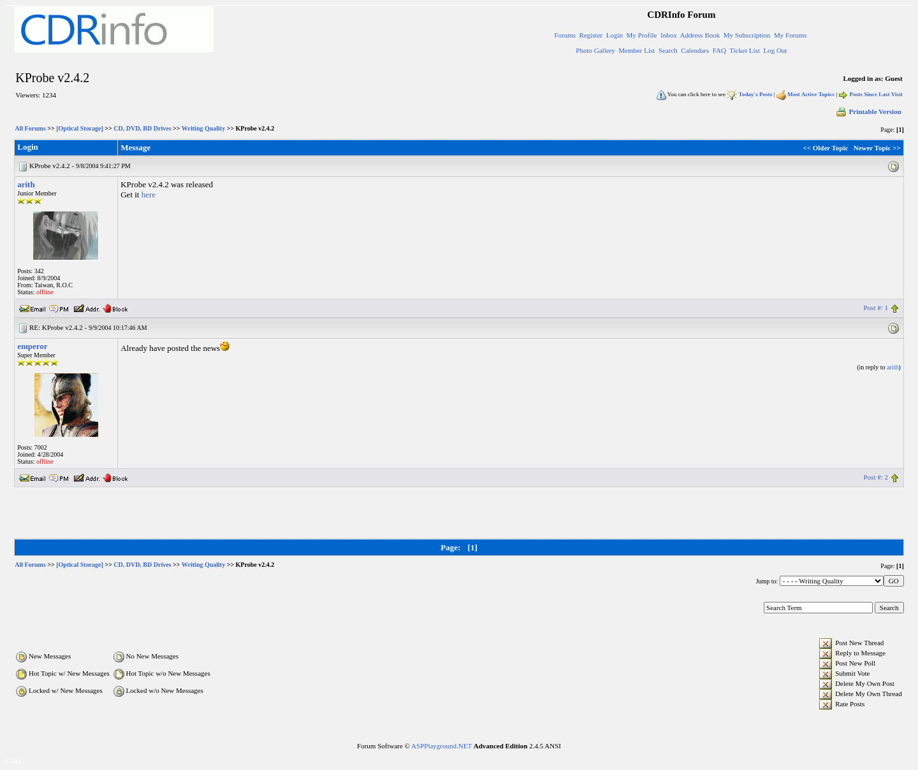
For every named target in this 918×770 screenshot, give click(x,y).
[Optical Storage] (79, 128)
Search (668, 50)
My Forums (790, 35)
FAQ (719, 50)
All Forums (30, 128)
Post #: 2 (875, 477)
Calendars (695, 50)
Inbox (668, 35)
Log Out (775, 50)
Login (614, 35)
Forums (565, 35)
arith (25, 184)
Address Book (700, 35)
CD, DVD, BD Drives (142, 128)
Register (591, 35)
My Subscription (747, 35)
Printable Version (868, 111)
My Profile (642, 35)
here (149, 194)
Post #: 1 (875, 307)
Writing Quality (203, 128)
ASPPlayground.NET (441, 746)
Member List (636, 50)
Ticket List (744, 50)
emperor (32, 346)
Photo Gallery (595, 50)
